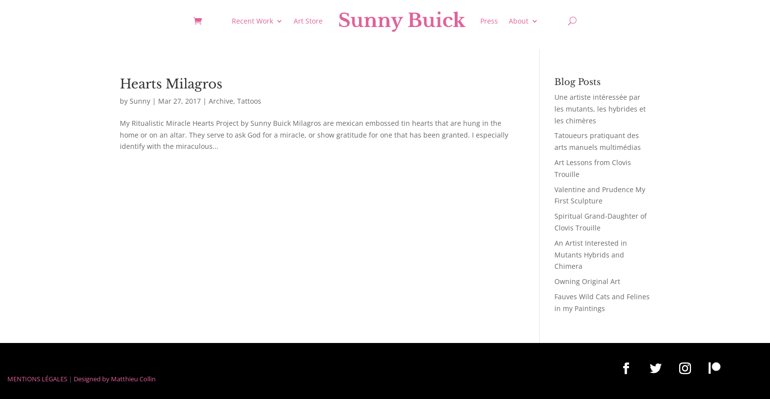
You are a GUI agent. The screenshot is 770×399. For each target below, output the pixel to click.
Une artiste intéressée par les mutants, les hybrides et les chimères (600, 108)
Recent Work (252, 21)
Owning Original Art (587, 281)
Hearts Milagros (171, 84)
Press (489, 21)
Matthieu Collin (133, 378)
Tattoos (249, 101)
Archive (221, 101)
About (518, 21)
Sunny (140, 101)
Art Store (308, 21)
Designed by (91, 378)
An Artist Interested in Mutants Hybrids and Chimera (590, 254)
